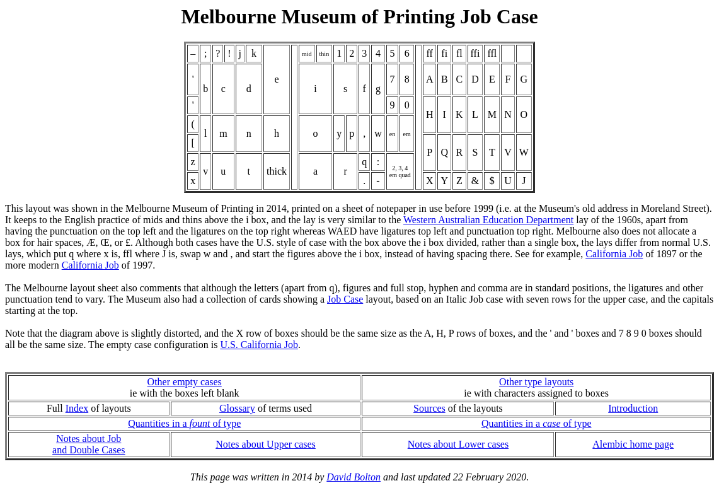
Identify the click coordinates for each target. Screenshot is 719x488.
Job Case (345, 299)
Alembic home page (633, 444)
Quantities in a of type (184, 423)
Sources (429, 408)
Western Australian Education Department (488, 219)
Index (77, 408)
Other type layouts (536, 381)
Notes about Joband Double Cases (88, 444)
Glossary (237, 408)
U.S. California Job (259, 344)
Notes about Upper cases (266, 444)
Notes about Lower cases (458, 444)
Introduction (633, 408)
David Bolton (353, 477)
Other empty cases (184, 381)
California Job (614, 253)
